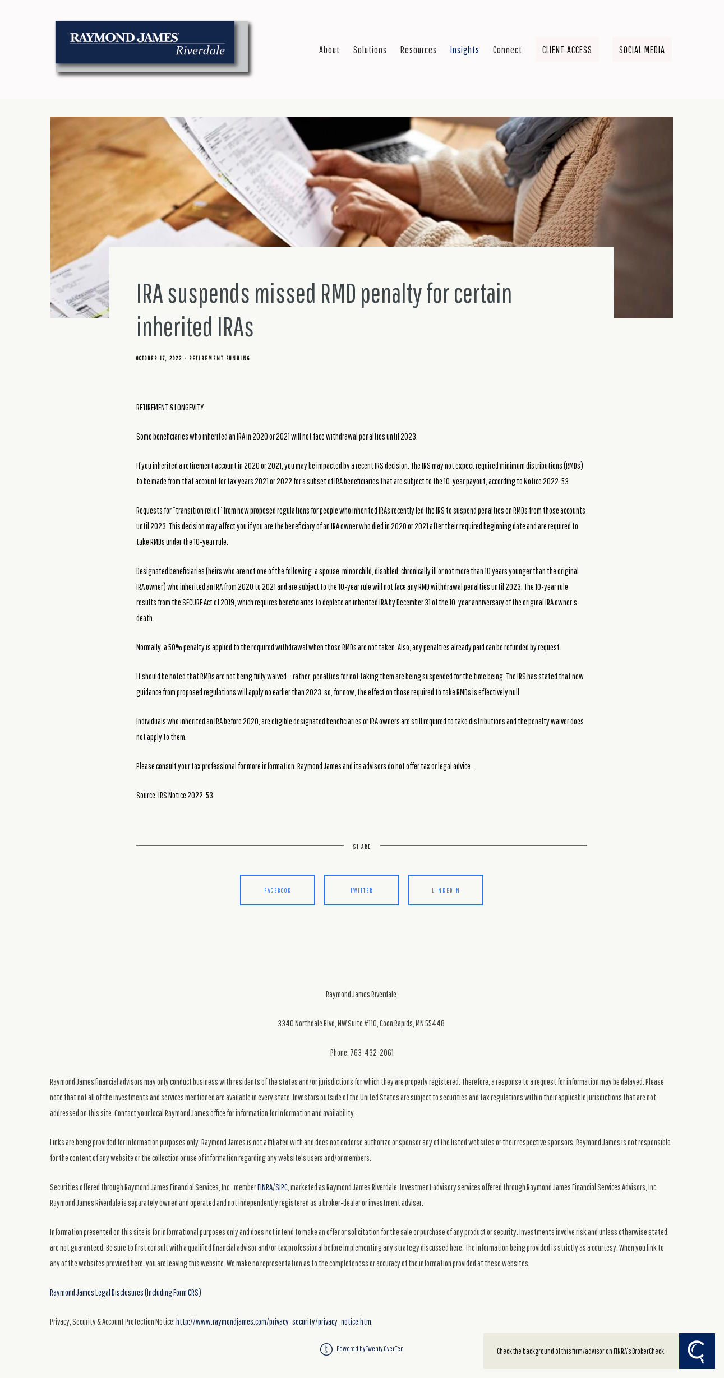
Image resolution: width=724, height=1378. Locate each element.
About (329, 49)
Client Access (567, 49)
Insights (464, 49)
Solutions (370, 49)
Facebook (278, 890)
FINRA (265, 1187)
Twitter (362, 890)
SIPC (281, 1187)
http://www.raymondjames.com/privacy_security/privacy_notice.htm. (274, 1321)
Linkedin (446, 890)
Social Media (642, 49)
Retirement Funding (219, 358)
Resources (418, 49)
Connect (507, 49)
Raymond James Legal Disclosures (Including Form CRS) (125, 1292)
